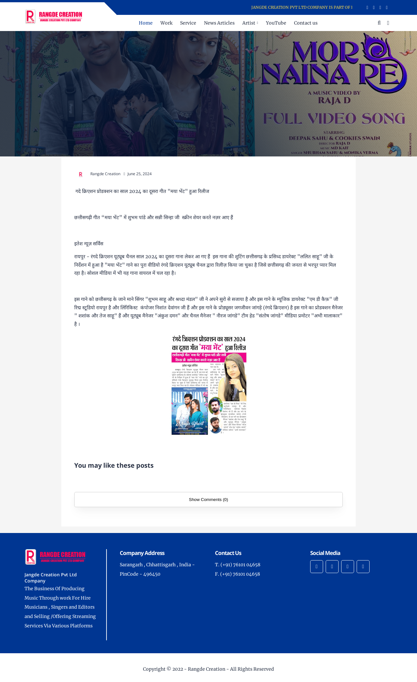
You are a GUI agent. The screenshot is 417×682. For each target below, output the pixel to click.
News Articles (219, 23)
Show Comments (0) (208, 499)
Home (146, 23)
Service (188, 23)
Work (166, 23)
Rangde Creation (206, 669)
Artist (248, 23)
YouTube (276, 23)
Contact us (306, 23)
